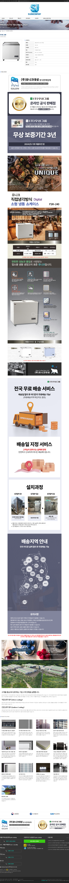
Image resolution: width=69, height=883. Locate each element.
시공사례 (36, 18)
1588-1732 (10, 857)
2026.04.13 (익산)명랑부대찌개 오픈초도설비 (56, 840)
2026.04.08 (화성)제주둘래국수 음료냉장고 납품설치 (57, 845)
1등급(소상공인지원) (47, 18)
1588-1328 (10, 850)
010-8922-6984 (34, 841)
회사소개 (11, 18)
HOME (3, 18)
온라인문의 (28, 18)
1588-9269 (10, 864)
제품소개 (19, 18)
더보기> (67, 837)
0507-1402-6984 (9, 841)
